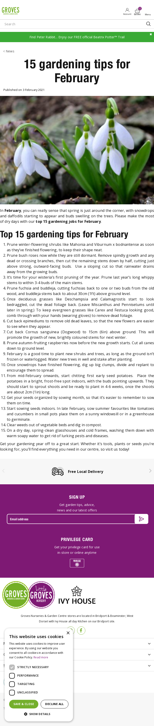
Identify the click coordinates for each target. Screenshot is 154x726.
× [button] (68, 633)
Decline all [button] (54, 704)
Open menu (148, 11)
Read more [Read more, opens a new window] (41, 657)
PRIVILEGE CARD (77, 539)
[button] (38, 714)
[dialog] (39, 674)
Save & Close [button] (23, 704)
